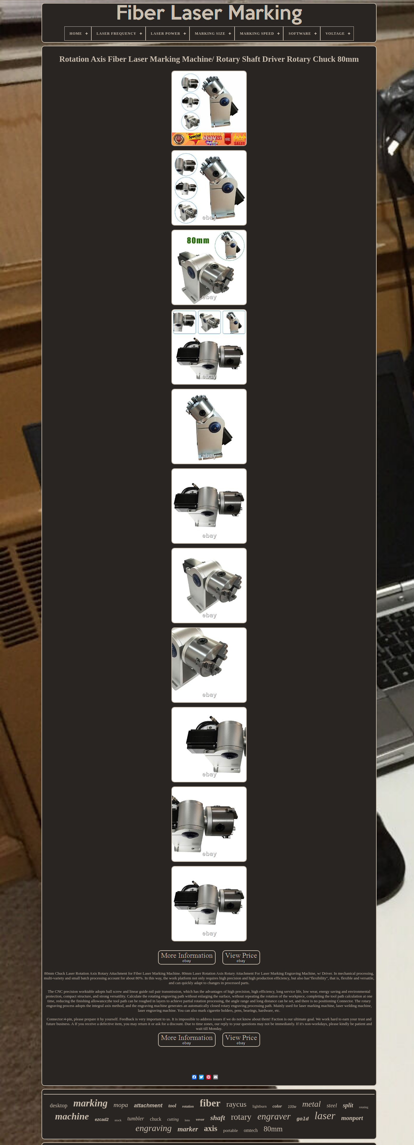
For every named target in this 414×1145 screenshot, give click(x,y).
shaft (217, 1118)
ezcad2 (102, 1119)
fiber (210, 1103)
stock (117, 1120)
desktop (58, 1105)
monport (352, 1118)
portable (230, 1130)
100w (292, 1107)
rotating (363, 1107)
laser (325, 1116)
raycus (236, 1104)
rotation (188, 1106)
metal (311, 1103)
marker (188, 1129)
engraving (154, 1128)
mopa (121, 1104)
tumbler (136, 1119)
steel (332, 1105)
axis (210, 1128)
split (348, 1105)
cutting (173, 1119)
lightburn (259, 1106)
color (277, 1106)
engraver (274, 1116)
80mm (273, 1129)
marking (90, 1103)
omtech (251, 1130)
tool (172, 1105)
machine (72, 1116)
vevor (200, 1119)
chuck (155, 1119)
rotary (241, 1117)
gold (303, 1119)
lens (187, 1120)
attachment (148, 1105)
